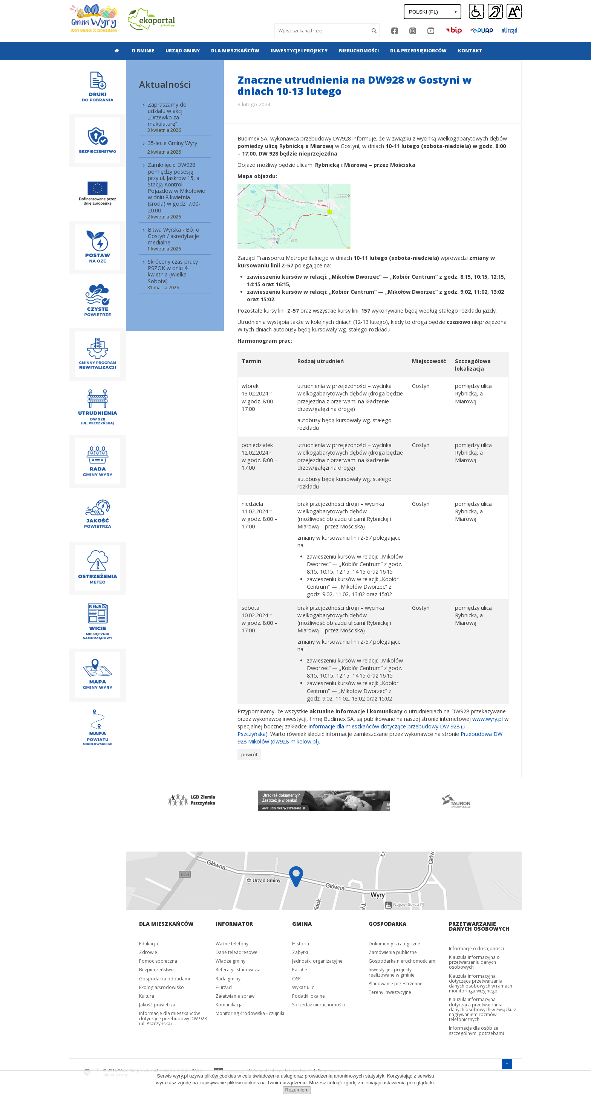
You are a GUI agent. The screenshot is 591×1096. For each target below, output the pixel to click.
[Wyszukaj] (321, 30)
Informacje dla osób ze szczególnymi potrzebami (476, 1030)
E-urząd (224, 987)
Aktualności (165, 84)
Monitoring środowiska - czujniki (250, 1013)
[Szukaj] (374, 30)
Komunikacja (229, 1004)
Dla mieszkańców (235, 50)
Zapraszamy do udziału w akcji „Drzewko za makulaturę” (167, 114)
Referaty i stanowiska (238, 969)
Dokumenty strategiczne (394, 943)
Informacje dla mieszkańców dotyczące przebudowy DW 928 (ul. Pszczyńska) (173, 1018)
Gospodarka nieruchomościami (402, 960)
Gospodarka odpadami (164, 978)
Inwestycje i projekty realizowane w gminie (392, 971)
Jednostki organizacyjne (317, 960)
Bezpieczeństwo (156, 969)
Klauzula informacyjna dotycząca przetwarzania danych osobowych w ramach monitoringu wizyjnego (480, 983)
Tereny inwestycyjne (390, 992)
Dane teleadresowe (236, 952)
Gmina (302, 923)
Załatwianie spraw (235, 995)
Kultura (146, 995)
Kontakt (470, 50)
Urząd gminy (182, 50)
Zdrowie (148, 952)
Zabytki (300, 952)
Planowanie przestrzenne (396, 983)
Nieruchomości (359, 50)
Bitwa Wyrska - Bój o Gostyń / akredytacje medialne (173, 236)
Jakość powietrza (157, 1004)
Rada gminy (228, 978)
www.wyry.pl (487, 718)
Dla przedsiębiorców (418, 50)
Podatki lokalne (308, 995)
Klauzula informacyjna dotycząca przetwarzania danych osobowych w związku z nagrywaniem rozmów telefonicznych (482, 1009)
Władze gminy (230, 960)
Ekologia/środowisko (161, 987)
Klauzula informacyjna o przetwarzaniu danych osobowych (474, 962)
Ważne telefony (232, 943)
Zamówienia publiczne (393, 952)
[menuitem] (114, 50)
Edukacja (148, 943)
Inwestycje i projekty (299, 50)
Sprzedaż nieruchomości (318, 1004)
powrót (249, 754)
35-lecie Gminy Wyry (172, 143)
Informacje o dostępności (476, 948)
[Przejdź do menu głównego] (507, 1062)
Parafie (299, 969)
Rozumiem (296, 1090)
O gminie (143, 50)
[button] (514, 12)
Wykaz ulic (303, 987)
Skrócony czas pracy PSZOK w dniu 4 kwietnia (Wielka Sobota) (173, 271)
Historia (300, 943)
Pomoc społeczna (158, 960)
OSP (296, 978)
